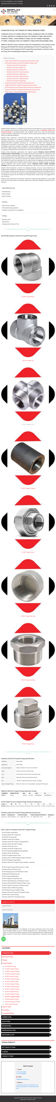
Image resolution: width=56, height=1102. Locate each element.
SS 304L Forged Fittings (12, 971)
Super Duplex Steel (9, 1030)
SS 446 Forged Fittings (12, 999)
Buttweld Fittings (8, 957)
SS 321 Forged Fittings (11, 991)
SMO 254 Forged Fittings (12, 1001)
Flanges (5, 960)
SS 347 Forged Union (28, 552)
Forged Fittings (7, 963)
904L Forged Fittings (11, 1004)
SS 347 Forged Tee (28, 360)
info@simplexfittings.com (22, 1079)
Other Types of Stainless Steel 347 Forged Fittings (20, 92)
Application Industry (8, 902)
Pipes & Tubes (7, 1007)
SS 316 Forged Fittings (11, 981)
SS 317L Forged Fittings (12, 989)
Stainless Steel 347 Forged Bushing (17, 78)
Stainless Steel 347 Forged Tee (16, 67)
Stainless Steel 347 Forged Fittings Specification (19, 83)
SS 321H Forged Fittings (12, 994)
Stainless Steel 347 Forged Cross (17, 69)
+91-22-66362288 (7, 1)
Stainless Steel (7, 953)
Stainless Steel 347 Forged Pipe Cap (17, 76)
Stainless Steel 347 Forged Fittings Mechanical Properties (22, 89)
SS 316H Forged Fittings (12, 986)
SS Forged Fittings (10, 966)
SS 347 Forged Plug (28, 744)
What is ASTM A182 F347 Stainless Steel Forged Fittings (22, 61)
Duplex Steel (6, 1026)
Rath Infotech (31, 1099)
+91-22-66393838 (17, 1)
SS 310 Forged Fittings (12, 976)
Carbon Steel (7, 1017)
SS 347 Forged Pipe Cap (28, 616)
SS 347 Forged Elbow (28, 296)
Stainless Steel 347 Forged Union (17, 74)
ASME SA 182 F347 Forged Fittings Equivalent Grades (21, 85)
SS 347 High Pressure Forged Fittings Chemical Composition (23, 87)
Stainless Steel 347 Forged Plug (16, 81)
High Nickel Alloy (8, 1035)
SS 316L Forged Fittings (12, 984)
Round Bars (6, 1010)
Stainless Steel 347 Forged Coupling (17, 72)
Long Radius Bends (8, 1013)
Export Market (6, 906)
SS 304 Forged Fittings (12, 969)
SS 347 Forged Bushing (28, 680)
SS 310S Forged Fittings (12, 979)
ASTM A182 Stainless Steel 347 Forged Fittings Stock (21, 63)
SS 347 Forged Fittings (12, 996)
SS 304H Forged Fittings (12, 974)
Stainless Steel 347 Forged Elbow (17, 65)
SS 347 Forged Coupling (28, 488)
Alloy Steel (6, 1021)
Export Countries (7, 909)
